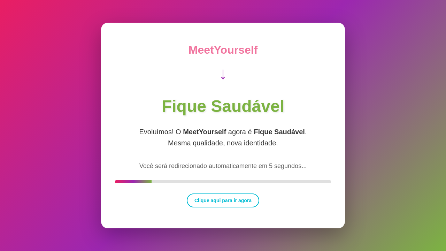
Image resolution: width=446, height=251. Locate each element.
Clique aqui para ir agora (223, 200)
